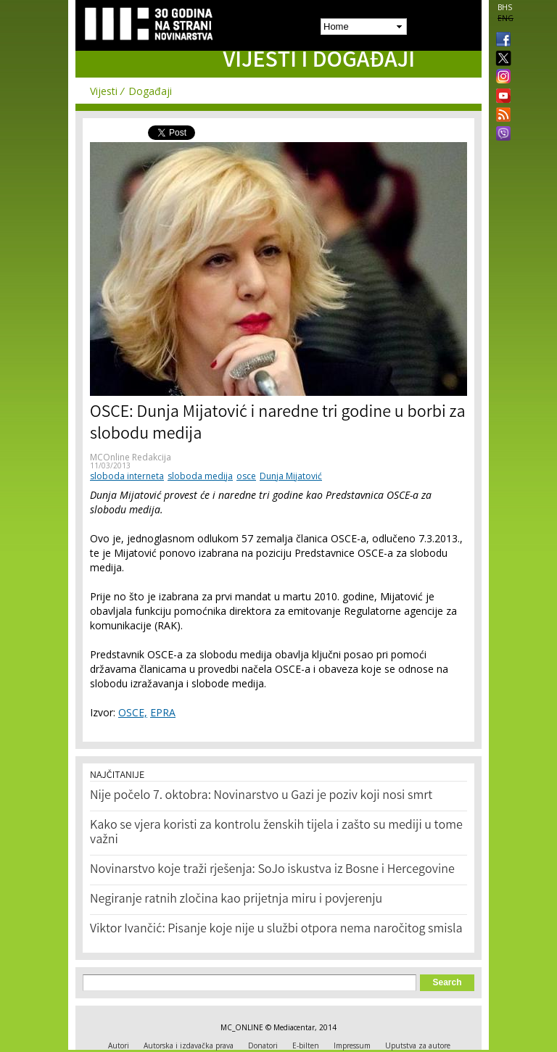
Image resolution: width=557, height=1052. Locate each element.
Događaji (150, 91)
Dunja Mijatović (291, 476)
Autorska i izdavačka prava (189, 1045)
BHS (505, 7)
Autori (118, 1045)
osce (246, 476)
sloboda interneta (127, 476)
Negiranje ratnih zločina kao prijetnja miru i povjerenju (236, 899)
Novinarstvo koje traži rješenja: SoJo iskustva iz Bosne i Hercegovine (272, 870)
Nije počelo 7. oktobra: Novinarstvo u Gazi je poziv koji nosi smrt (261, 796)
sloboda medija (200, 476)
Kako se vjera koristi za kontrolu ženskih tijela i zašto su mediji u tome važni (276, 833)
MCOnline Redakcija (130, 457)
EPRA (163, 712)
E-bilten (305, 1045)
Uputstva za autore (417, 1045)
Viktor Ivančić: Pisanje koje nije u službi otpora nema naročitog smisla (276, 929)
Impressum (352, 1045)
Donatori (263, 1045)
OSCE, (132, 712)
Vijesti (103, 91)
